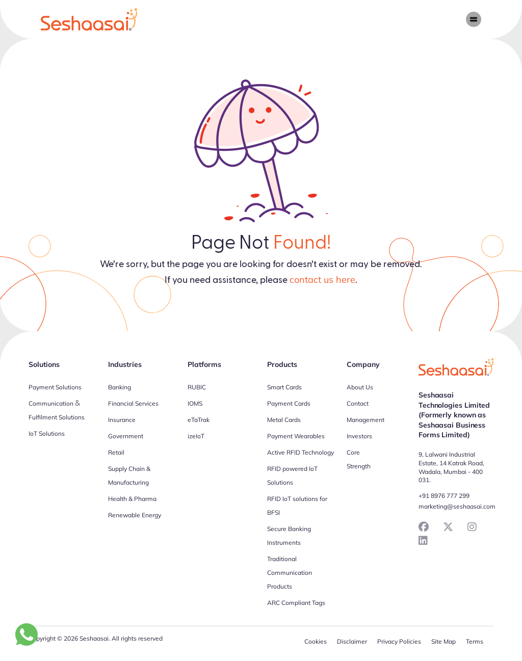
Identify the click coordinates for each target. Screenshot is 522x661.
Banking (119, 387)
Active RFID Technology (300, 452)
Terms (474, 641)
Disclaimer (352, 641)
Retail (116, 452)
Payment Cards (288, 403)
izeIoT (196, 436)
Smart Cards (284, 387)
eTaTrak (199, 420)
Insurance (122, 420)
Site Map (443, 641)
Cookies (315, 641)
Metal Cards (284, 420)
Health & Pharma (132, 499)
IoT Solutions (47, 433)
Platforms (204, 364)
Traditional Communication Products (289, 572)
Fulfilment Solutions (57, 417)
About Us (360, 387)
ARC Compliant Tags (296, 602)
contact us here (322, 279)
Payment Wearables (296, 436)
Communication (51, 403)
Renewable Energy (134, 515)
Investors (359, 436)
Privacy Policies (399, 641)
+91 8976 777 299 (444, 495)
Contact (358, 403)
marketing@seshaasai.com (457, 506)
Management (365, 420)
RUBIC (197, 387)
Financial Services (133, 403)
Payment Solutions (55, 387)
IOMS (195, 403)
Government (125, 436)
